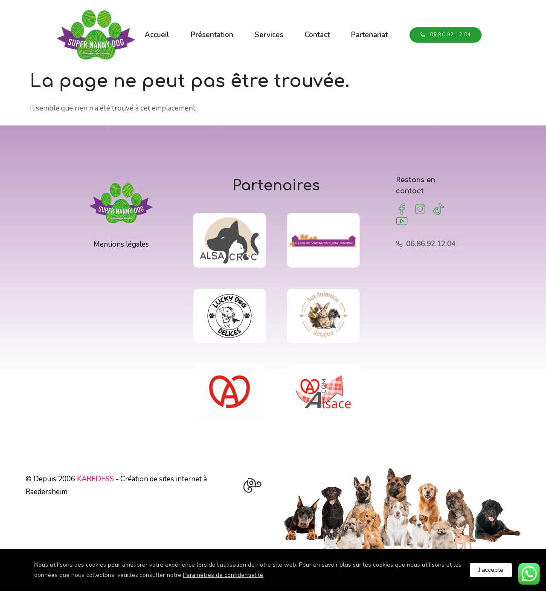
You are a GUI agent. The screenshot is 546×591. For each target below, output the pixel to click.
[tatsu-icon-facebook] (402, 208)
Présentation (214, 29)
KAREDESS (95, 478)
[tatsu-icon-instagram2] (420, 208)
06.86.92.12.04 (441, 34)
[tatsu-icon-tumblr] (438, 208)
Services (271, 29)
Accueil (159, 29)
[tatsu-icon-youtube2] (402, 220)
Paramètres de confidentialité (223, 575)
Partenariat (165, 39)
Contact (319, 29)
